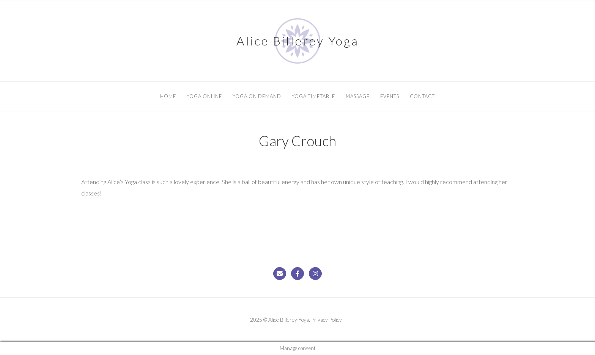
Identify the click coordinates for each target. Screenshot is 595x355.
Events (389, 96)
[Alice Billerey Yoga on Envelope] (279, 273)
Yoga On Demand (257, 96)
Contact (422, 96)
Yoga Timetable (313, 96)
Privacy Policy (326, 319)
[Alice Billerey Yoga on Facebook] (297, 273)
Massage (358, 96)
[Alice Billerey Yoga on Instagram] (315, 273)
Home (168, 96)
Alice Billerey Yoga (297, 40)
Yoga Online (204, 96)
